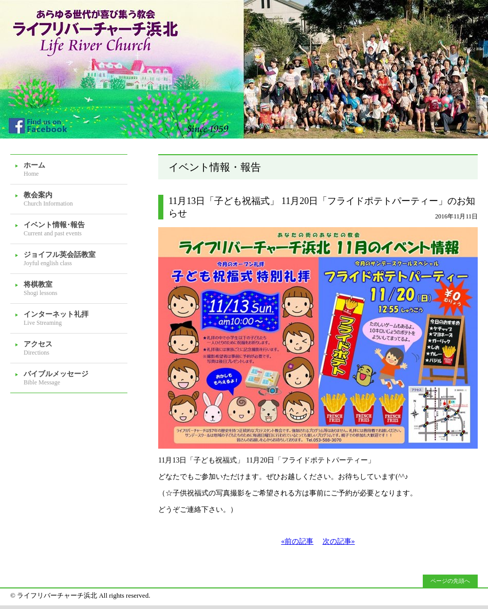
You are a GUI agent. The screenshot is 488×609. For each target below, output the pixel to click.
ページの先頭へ (450, 581)
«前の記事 (297, 541)
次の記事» (339, 541)
